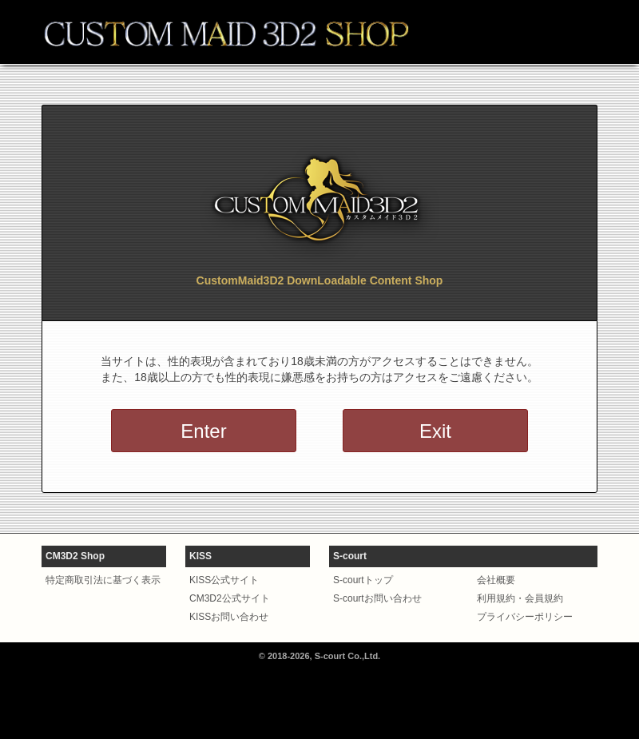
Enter (203, 431)
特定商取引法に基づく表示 (103, 580)
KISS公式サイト (224, 580)
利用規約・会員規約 (520, 598)
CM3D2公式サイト (229, 598)
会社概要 (496, 580)
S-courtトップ (363, 580)
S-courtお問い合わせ (377, 598)
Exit (435, 431)
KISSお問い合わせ (228, 616)
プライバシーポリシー (525, 616)
